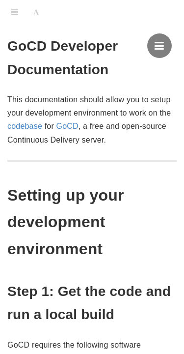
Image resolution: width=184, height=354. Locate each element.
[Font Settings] (36, 12)
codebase (24, 126)
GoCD (67, 126)
